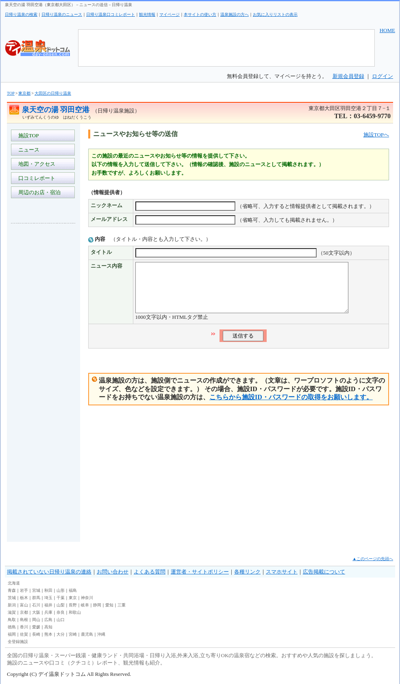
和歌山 (75, 612)
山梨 (61, 605)
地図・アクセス (35, 164)
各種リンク (247, 572)
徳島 (12, 627)
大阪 (36, 612)
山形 (61, 590)
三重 (121, 605)
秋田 (48, 590)
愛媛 (36, 627)
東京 (73, 597)
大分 (61, 634)
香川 (24, 627)
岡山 (36, 619)
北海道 (14, 583)
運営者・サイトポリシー (200, 572)
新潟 (12, 605)
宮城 (36, 590)
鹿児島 (87, 634)
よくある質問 (149, 572)
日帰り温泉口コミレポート (110, 14)
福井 (48, 605)
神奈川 (87, 597)
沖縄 (101, 634)
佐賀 (24, 634)
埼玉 (48, 597)
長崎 (36, 634)
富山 (24, 605)
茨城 (12, 597)
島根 (24, 619)
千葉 (61, 597)
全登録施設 (18, 641)
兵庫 (48, 612)
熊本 (48, 634)
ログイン (382, 76)
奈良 (61, 612)
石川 (36, 605)
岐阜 (85, 605)
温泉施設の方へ (234, 14)
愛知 (109, 605)
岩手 (24, 590)
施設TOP (27, 135)
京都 (24, 612)
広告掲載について (324, 572)
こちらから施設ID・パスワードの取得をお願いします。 (291, 406)
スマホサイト (282, 572)
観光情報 (147, 14)
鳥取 (12, 619)
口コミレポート (35, 178)
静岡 (97, 605)
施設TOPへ (376, 135)
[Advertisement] (43, 351)
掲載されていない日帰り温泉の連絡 (49, 572)
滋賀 (12, 612)
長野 (73, 605)
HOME (387, 30)
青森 (12, 590)
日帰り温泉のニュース (61, 14)
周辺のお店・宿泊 (38, 192)
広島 (48, 619)
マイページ (169, 14)
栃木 (24, 597)
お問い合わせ (112, 572)
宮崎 (73, 634)
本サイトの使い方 (200, 14)
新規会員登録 (348, 76)
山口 (61, 619)
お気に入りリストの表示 (275, 14)
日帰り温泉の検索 (21, 14)
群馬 (36, 597)
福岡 (12, 634)
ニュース (27, 150)
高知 (48, 627)
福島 (73, 590)
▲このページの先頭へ (372, 558)
